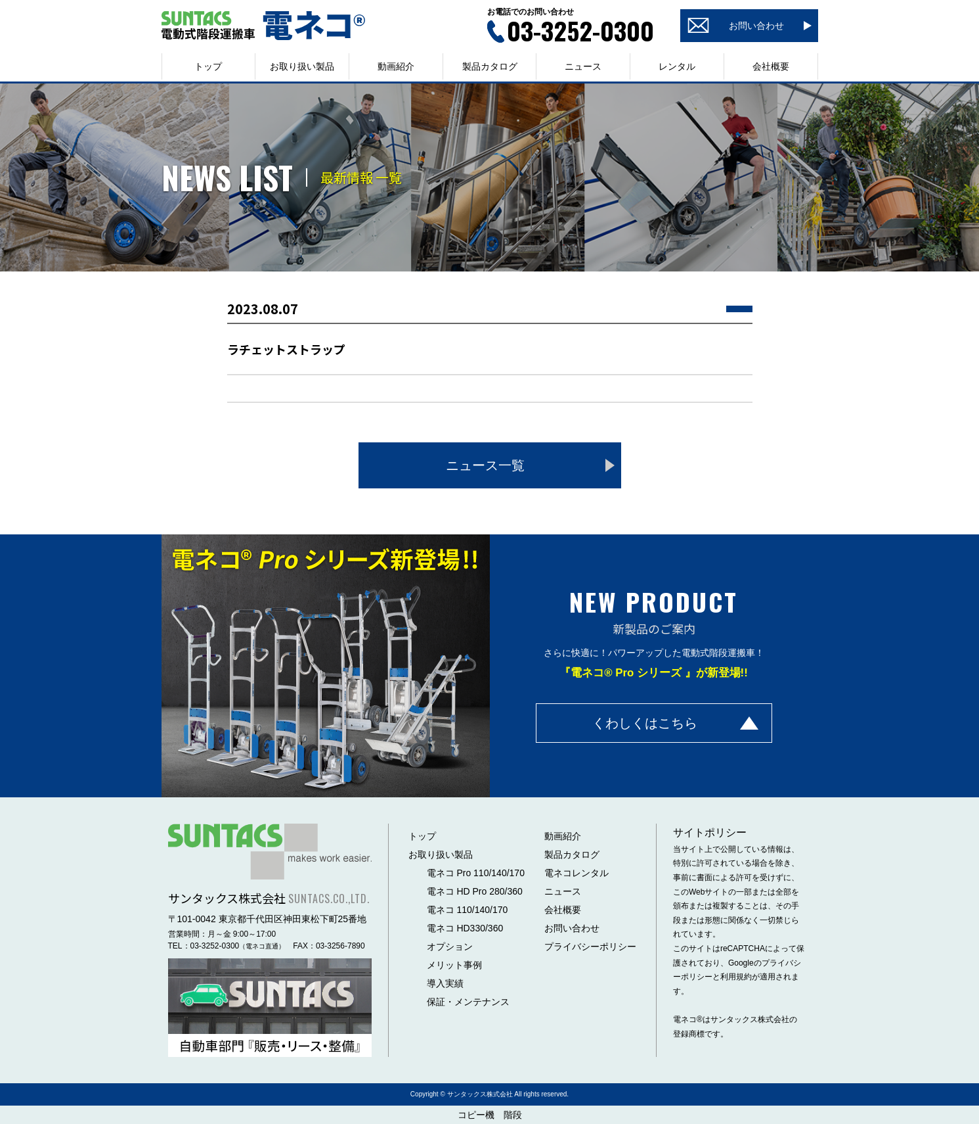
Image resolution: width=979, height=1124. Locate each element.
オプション (450, 946)
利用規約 (736, 976)
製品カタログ (489, 66)
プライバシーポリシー (590, 946)
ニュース (583, 66)
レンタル (677, 66)
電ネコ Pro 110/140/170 (476, 873)
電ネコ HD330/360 (465, 928)
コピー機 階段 (490, 1115)
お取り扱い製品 (440, 854)
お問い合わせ (571, 928)
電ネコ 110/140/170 (467, 909)
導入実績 (445, 983)
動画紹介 (396, 66)
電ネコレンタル (576, 873)
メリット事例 (454, 965)
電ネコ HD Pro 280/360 (475, 891)
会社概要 (770, 66)
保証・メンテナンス (468, 1001)
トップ (208, 66)
